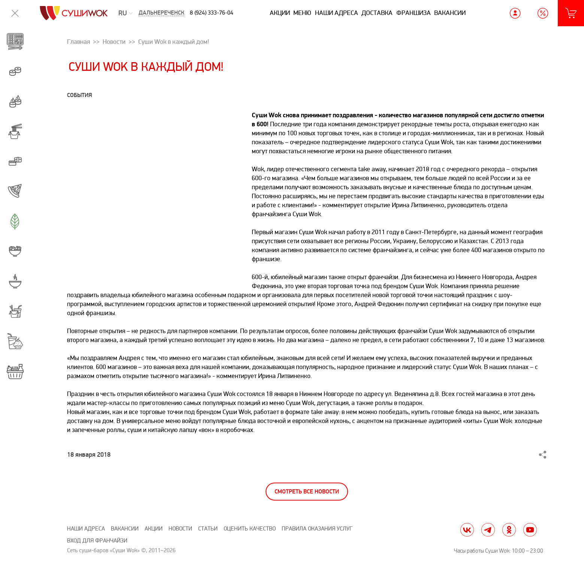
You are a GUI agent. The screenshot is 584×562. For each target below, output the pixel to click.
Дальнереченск (161, 13)
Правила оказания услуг (317, 528)
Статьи (208, 528)
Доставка (377, 13)
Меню (302, 13)
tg (488, 530)
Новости (180, 528)
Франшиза (413, 13)
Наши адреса (336, 13)
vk (467, 530)
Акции (280, 13)
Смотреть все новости (307, 491)
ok (509, 530)
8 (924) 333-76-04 (211, 12)
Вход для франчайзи (97, 540)
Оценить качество (250, 528)
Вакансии (450, 13)
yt (530, 530)
